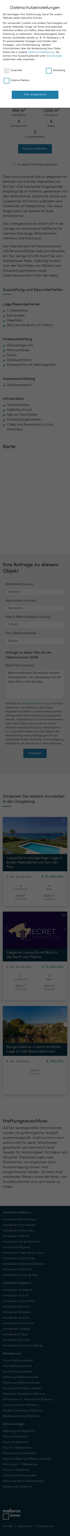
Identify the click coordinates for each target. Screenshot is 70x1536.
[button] (35, 82)
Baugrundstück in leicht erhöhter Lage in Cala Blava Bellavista (34, 1049)
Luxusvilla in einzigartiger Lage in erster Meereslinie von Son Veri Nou (35, 862)
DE (43, 6)
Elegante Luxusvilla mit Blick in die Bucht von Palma (32, 955)
